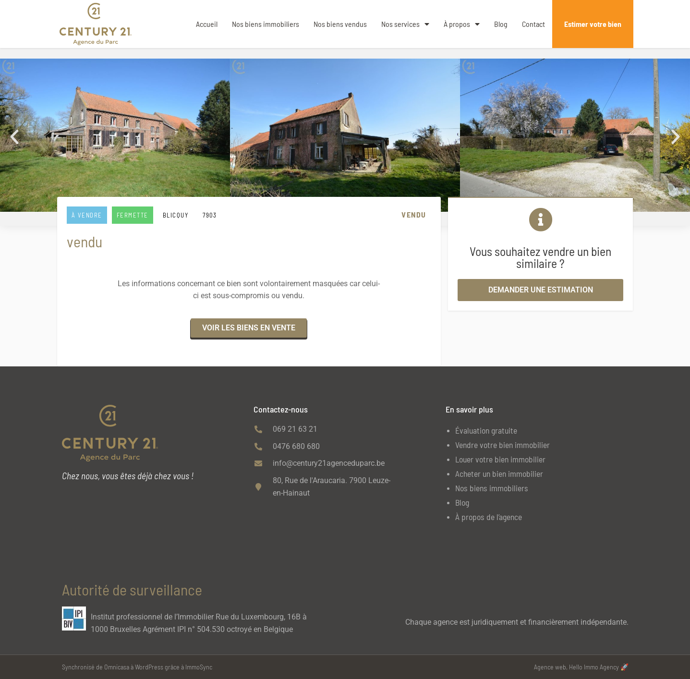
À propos (462, 24)
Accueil (207, 23)
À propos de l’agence (488, 516)
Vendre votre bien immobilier (502, 444)
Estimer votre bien (592, 23)
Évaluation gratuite (486, 430)
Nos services (405, 24)
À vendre (87, 215)
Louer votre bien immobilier (500, 459)
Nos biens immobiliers (265, 23)
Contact (533, 23)
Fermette (132, 215)
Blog (501, 23)
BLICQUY (176, 215)
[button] (14, 136)
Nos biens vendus (340, 23)
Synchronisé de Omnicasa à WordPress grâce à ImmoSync (137, 667)
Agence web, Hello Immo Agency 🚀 (581, 667)
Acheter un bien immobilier (499, 473)
